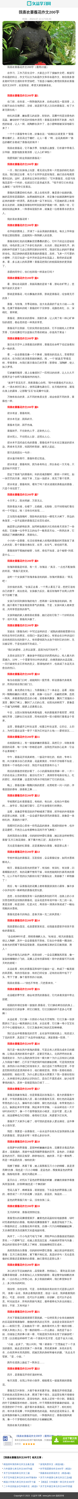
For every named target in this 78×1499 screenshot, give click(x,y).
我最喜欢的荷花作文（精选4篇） (56, 1473)
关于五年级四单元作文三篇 (17, 1473)
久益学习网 (36, 1495)
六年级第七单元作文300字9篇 (18, 1468)
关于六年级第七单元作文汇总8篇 (56, 1477)
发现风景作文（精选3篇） (52, 1464)
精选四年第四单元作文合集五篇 (19, 1464)
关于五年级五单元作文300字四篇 (56, 1486)
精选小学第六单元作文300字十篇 (20, 1482)
